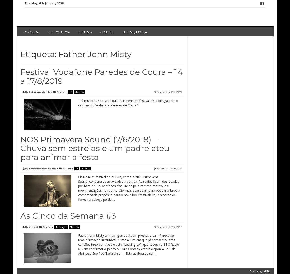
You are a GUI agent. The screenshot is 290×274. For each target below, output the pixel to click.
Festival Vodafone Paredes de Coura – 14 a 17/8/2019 (101, 76)
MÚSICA (31, 32)
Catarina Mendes (40, 92)
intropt (33, 227)
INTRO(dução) (134, 32)
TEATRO (84, 32)
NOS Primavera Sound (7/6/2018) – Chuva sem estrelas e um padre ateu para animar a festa (94, 148)
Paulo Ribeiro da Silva (43, 168)
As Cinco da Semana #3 (68, 216)
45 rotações (61, 227)
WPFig (266, 271)
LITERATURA (57, 32)
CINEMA (107, 32)
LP (70, 92)
